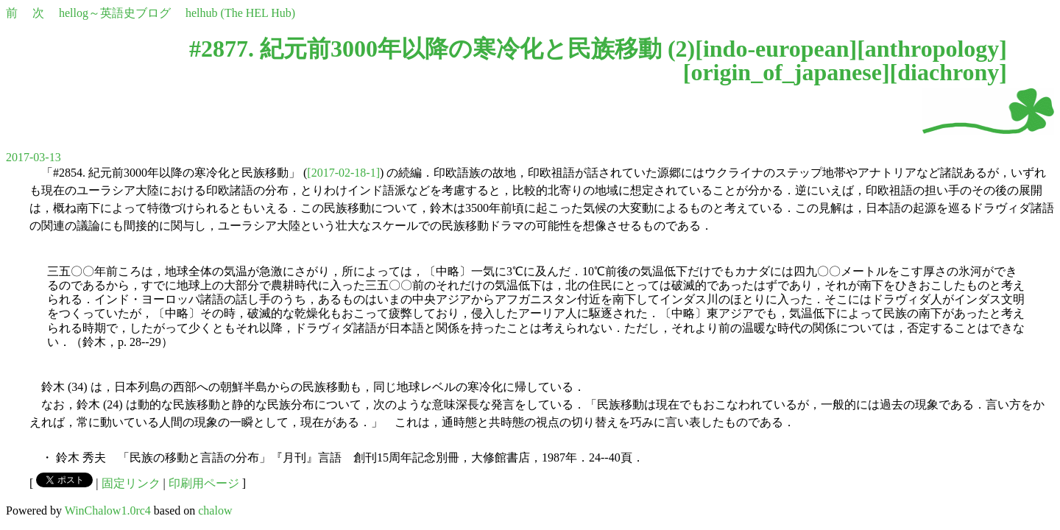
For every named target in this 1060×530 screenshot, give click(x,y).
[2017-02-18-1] (343, 172)
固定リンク (131, 483)
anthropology (932, 48)
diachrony (948, 72)
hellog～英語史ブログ (115, 13)
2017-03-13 (33, 157)
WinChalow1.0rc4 (108, 510)
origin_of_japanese (786, 72)
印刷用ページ (204, 483)
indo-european (776, 48)
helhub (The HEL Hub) (240, 13)
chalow (215, 510)
